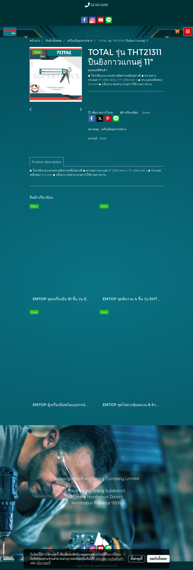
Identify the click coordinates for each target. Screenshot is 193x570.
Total (102, 138)
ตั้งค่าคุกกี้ (136, 558)
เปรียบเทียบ (129, 112)
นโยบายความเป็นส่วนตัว (109, 558)
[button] (167, 31)
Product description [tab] (46, 162)
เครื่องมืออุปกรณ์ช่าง (113, 129)
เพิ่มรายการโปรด (100, 112)
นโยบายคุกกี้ (43, 563)
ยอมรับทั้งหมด (158, 558)
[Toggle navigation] (187, 31)
